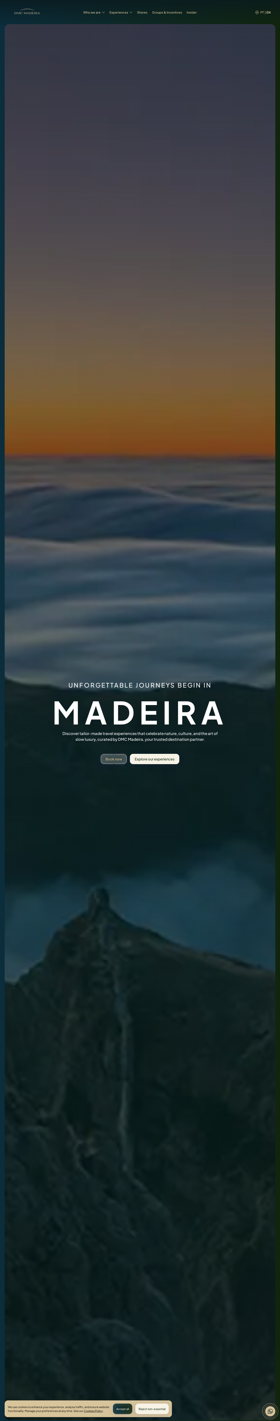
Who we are (94, 12)
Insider (192, 12)
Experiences (120, 12)
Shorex (142, 12)
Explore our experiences (154, 759)
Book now (113, 759)
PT (262, 12)
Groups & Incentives (167, 12)
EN (268, 12)
